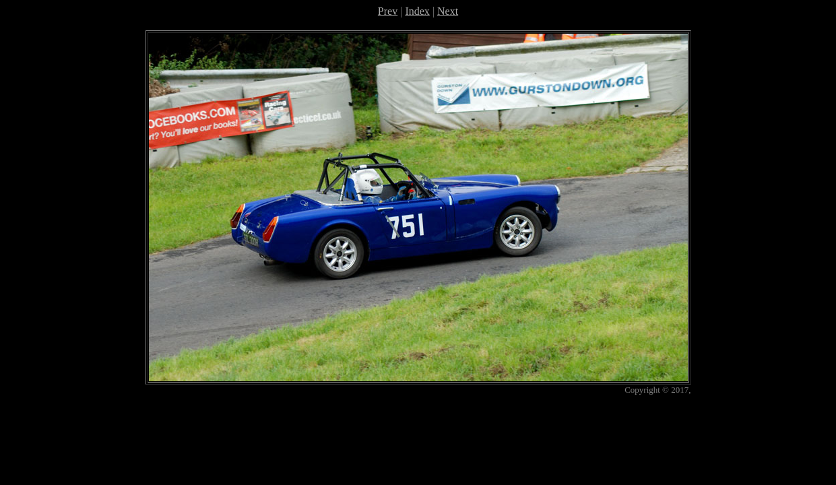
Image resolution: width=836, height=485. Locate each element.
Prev (387, 11)
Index (417, 11)
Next (447, 11)
